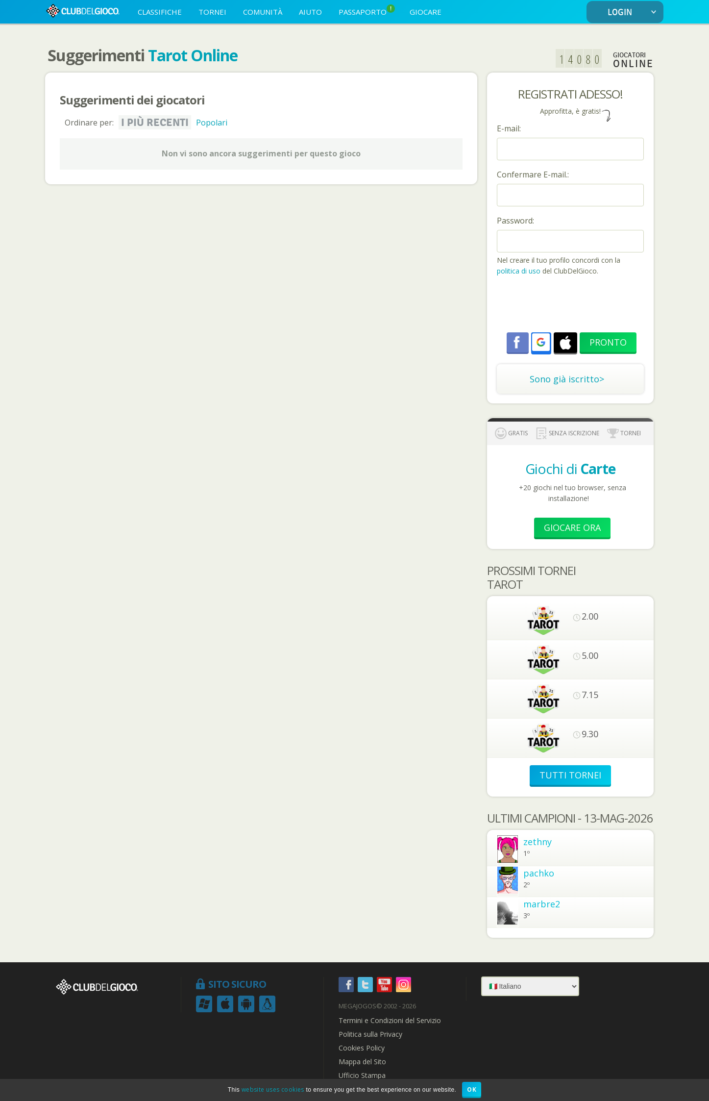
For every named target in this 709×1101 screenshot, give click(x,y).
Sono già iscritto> (567, 379)
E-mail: (509, 128)
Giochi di (570, 468)
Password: (515, 220)
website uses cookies (273, 1089)
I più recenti (155, 122)
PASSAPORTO (367, 10)
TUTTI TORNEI (570, 775)
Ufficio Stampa (362, 1075)
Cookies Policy (362, 1048)
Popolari (211, 122)
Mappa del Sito (362, 1061)
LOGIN (634, 12)
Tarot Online (193, 55)
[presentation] (571, 305)
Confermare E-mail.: (533, 174)
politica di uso (519, 270)
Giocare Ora (572, 527)
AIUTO (310, 12)
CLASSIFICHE (160, 12)
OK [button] (471, 1089)
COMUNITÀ (262, 12)
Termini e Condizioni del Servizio (390, 1020)
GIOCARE (425, 12)
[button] (541, 342)
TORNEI (212, 12)
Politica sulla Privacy (370, 1034)
